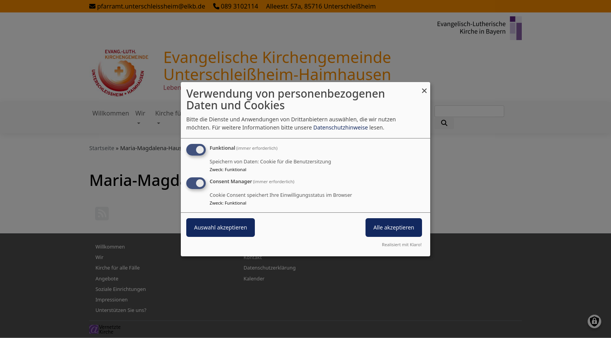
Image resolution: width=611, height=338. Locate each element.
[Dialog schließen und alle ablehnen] (424, 86)
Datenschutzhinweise (340, 127)
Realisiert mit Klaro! (402, 244)
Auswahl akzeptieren (220, 227)
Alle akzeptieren (393, 227)
